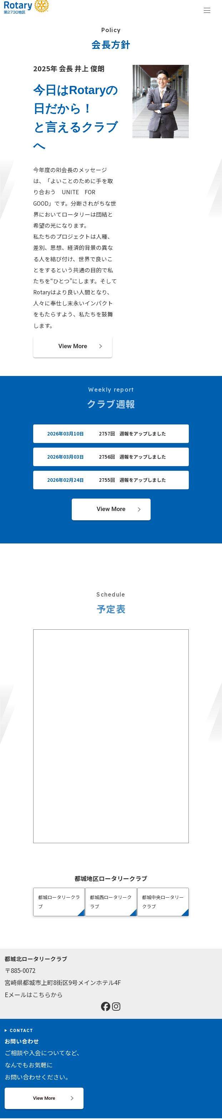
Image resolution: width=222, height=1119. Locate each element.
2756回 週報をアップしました (132, 457)
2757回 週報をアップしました (132, 433)
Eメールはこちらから (34, 995)
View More (73, 346)
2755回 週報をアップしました (132, 480)
